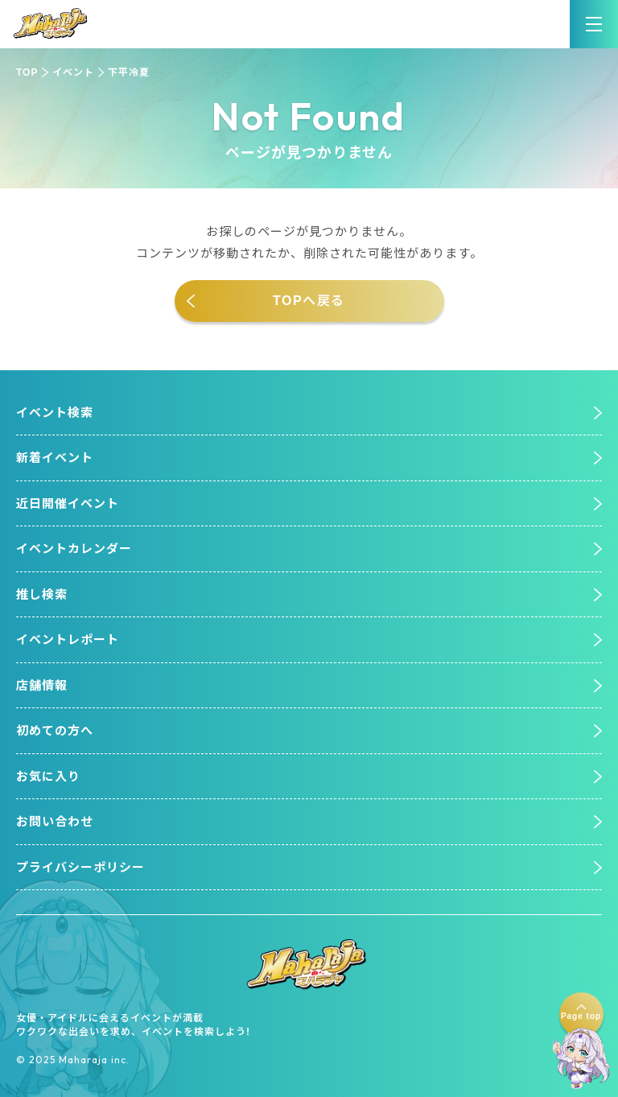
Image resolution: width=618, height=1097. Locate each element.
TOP (27, 72)
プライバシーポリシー (80, 867)
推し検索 (42, 594)
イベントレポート (67, 639)
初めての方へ (54, 730)
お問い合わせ (54, 821)
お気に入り (48, 776)
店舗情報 (42, 685)
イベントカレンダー (74, 548)
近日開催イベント (67, 503)
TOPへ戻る (309, 300)
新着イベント (54, 457)
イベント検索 (54, 412)
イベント (73, 72)
